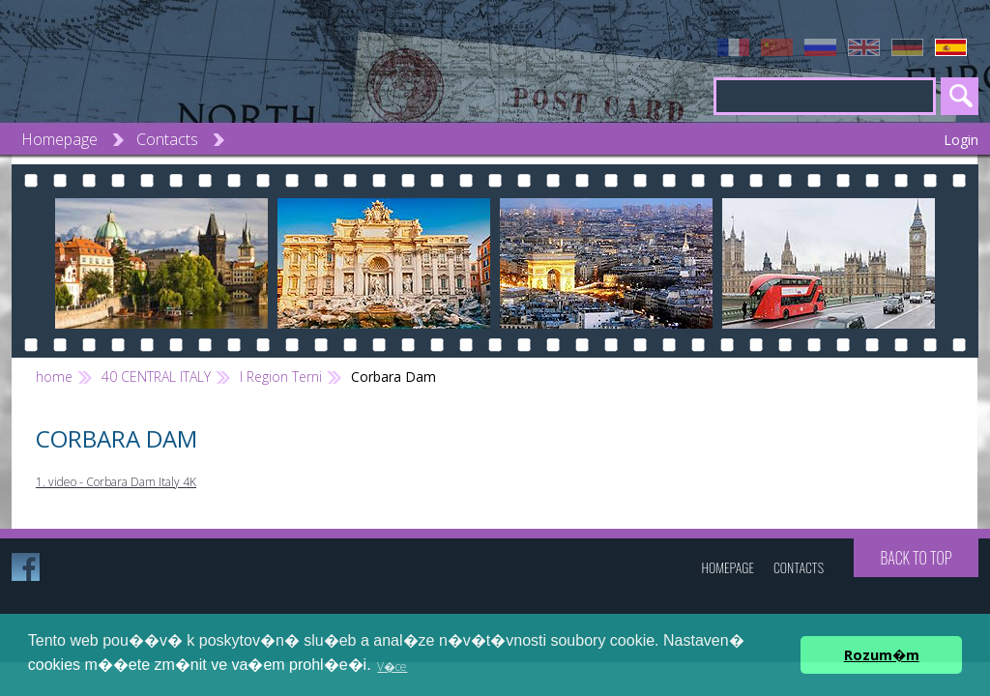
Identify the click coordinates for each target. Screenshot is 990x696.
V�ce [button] (392, 666)
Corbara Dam (393, 376)
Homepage (59, 139)
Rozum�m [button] (881, 655)
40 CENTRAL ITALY (156, 376)
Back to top (915, 557)
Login (961, 139)
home (54, 376)
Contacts (167, 139)
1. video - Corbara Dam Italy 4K (116, 482)
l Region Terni (281, 376)
